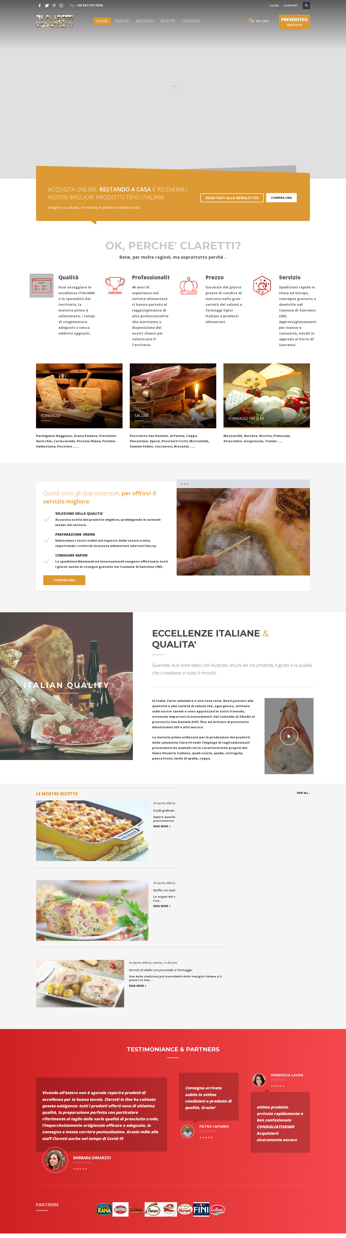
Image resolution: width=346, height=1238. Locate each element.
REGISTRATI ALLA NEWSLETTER (232, 198)
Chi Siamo (44, 1127)
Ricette (97, 1127)
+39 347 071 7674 (89, 5)
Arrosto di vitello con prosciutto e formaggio (273, 810)
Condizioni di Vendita (109, 1138)
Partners (43, 1138)
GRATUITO (294, 23)
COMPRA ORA (281, 198)
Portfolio (43, 1133)
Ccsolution (206, 1215)
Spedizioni (100, 1133)
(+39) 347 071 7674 (268, 1134)
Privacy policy (102, 1144)
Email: (252, 1139)
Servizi (41, 1144)
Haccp (41, 1156)
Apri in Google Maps (265, 1170)
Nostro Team (102, 1150)
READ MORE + (250, 826)
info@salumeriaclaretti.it (279, 1139)
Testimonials (47, 1150)
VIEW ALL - (303, 793)
